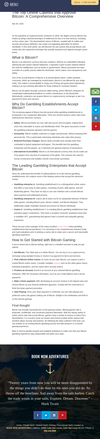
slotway (57, 263)
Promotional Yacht (65, 425)
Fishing (52, 425)
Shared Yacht (42, 425)
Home (19, 425)
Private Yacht (28, 425)
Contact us (79, 425)
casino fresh (63, 226)
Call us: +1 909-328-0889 (85, 2)
